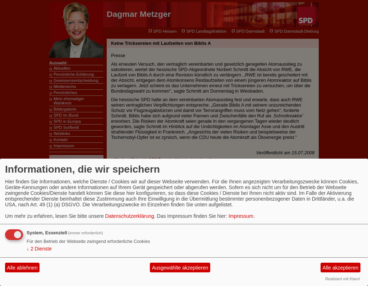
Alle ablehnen (22, 268)
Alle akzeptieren (341, 268)
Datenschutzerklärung (129, 216)
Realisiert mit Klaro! (342, 279)
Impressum (241, 216)
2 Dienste (39, 249)
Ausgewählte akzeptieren (180, 268)
